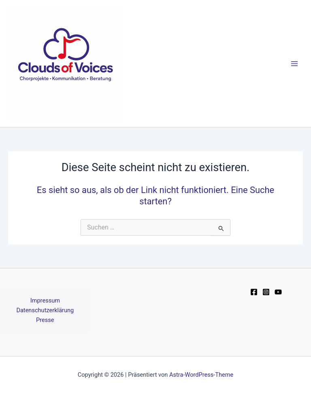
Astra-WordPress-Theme (201, 374)
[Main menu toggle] (294, 63)
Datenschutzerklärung (45, 310)
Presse (45, 320)
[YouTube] (278, 292)
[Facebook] (254, 292)
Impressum (45, 300)
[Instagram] (266, 292)
